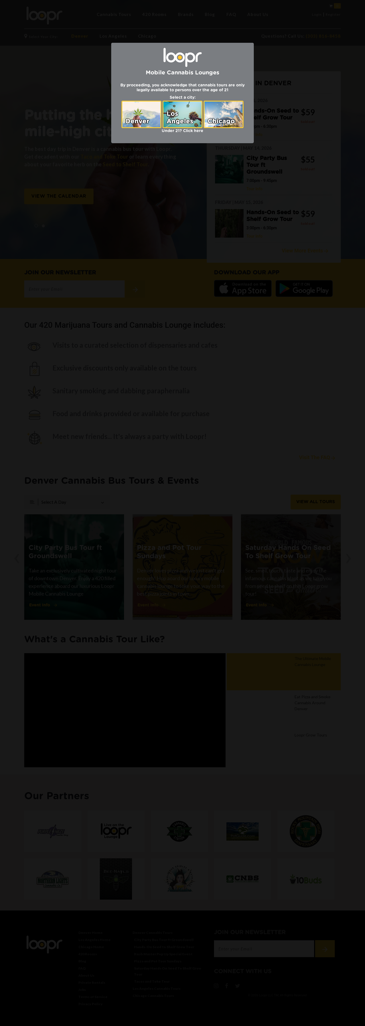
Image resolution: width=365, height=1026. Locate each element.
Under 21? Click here (182, 131)
